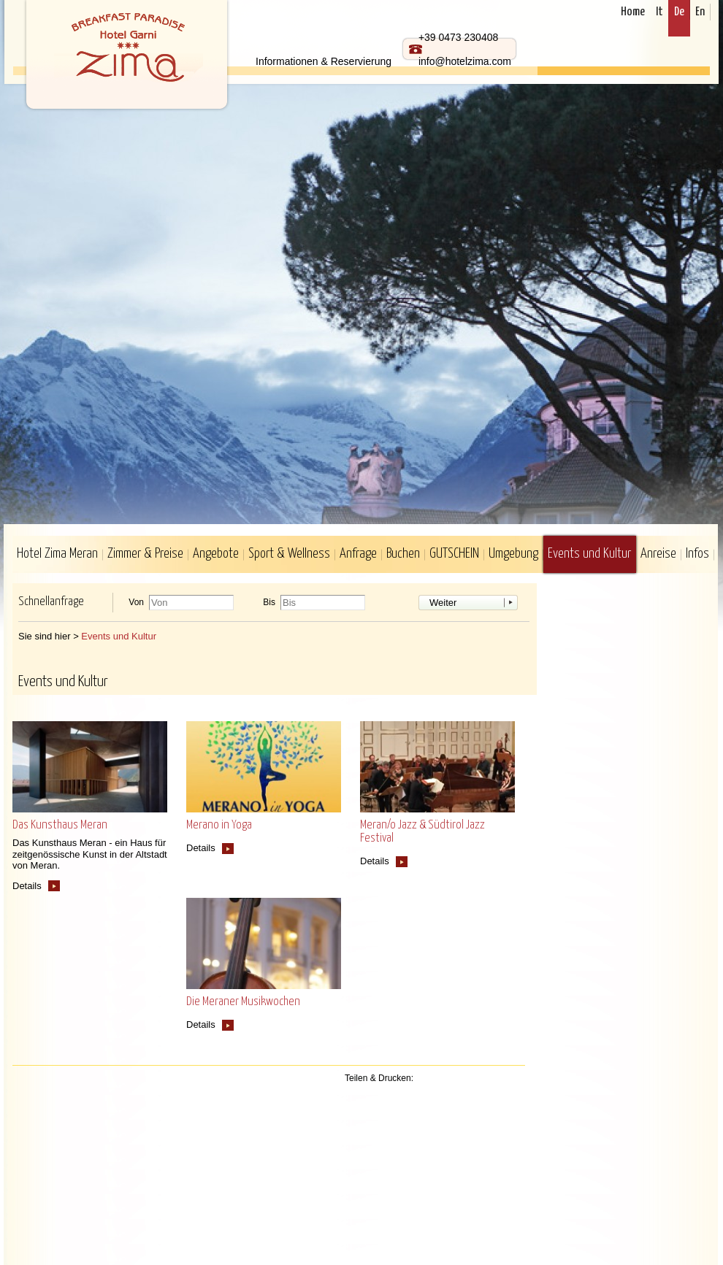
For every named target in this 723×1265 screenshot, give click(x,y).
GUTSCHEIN (454, 554)
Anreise (658, 554)
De (679, 12)
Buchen (403, 554)
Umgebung (513, 554)
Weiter (442, 602)
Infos (697, 554)
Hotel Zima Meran (57, 554)
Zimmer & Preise (145, 554)
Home (633, 12)
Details (27, 885)
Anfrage (358, 554)
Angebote (216, 554)
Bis (269, 603)
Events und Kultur (589, 554)
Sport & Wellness (289, 554)
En (700, 12)
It (659, 12)
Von (136, 603)
